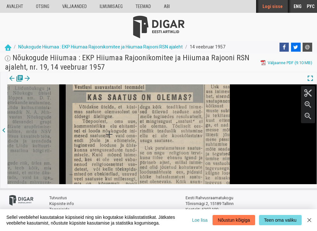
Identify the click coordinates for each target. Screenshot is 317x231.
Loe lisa (199, 220)
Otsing (42, 6)
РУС (310, 6)
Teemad (143, 6)
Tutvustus (58, 194)
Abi (167, 6)
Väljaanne (16, 82)
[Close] (309, 220)
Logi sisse (273, 6)
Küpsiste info (61, 199)
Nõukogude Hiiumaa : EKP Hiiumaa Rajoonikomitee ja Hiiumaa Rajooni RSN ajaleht (100, 46)
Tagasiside (59, 205)
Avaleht (14, 6)
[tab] (16, 83)
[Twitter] (296, 47)
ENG (298, 6)
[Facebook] (284, 47)
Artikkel (45, 82)
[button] (54, 83)
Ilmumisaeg (111, 6)
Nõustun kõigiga (234, 220)
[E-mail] (307, 47)
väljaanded (74, 6)
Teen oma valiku (280, 220)
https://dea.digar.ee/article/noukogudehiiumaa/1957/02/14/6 (65, 100)
